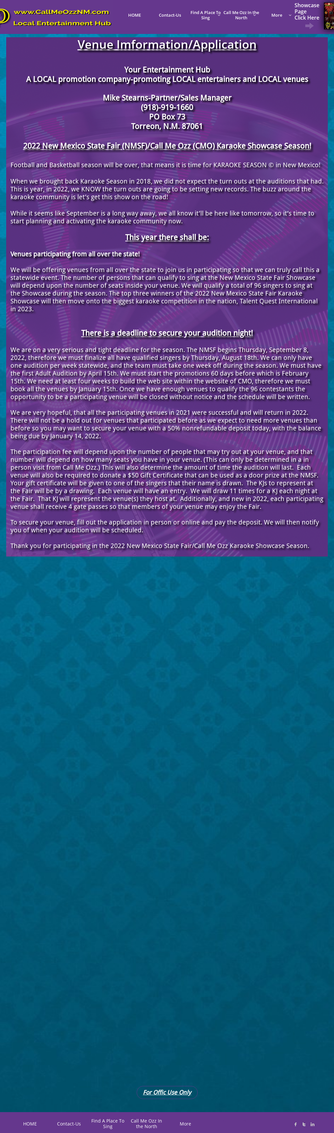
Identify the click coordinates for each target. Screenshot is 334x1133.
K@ (244, 1120)
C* (224, 1121)
